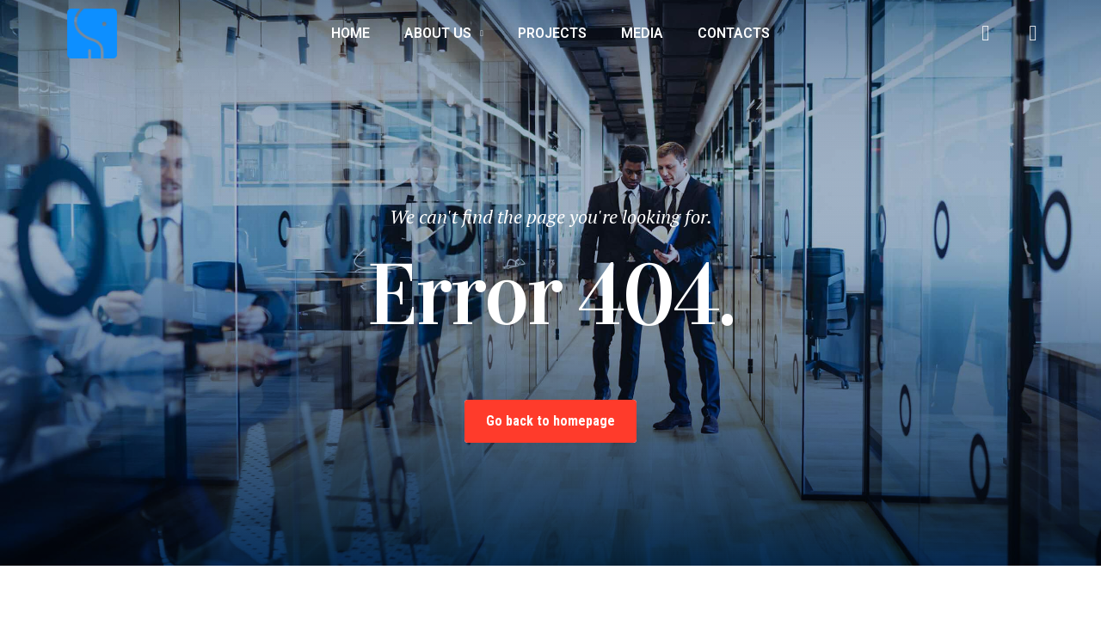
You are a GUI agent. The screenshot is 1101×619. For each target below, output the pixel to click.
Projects (552, 33)
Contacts (734, 33)
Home (350, 33)
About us (443, 33)
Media (642, 33)
